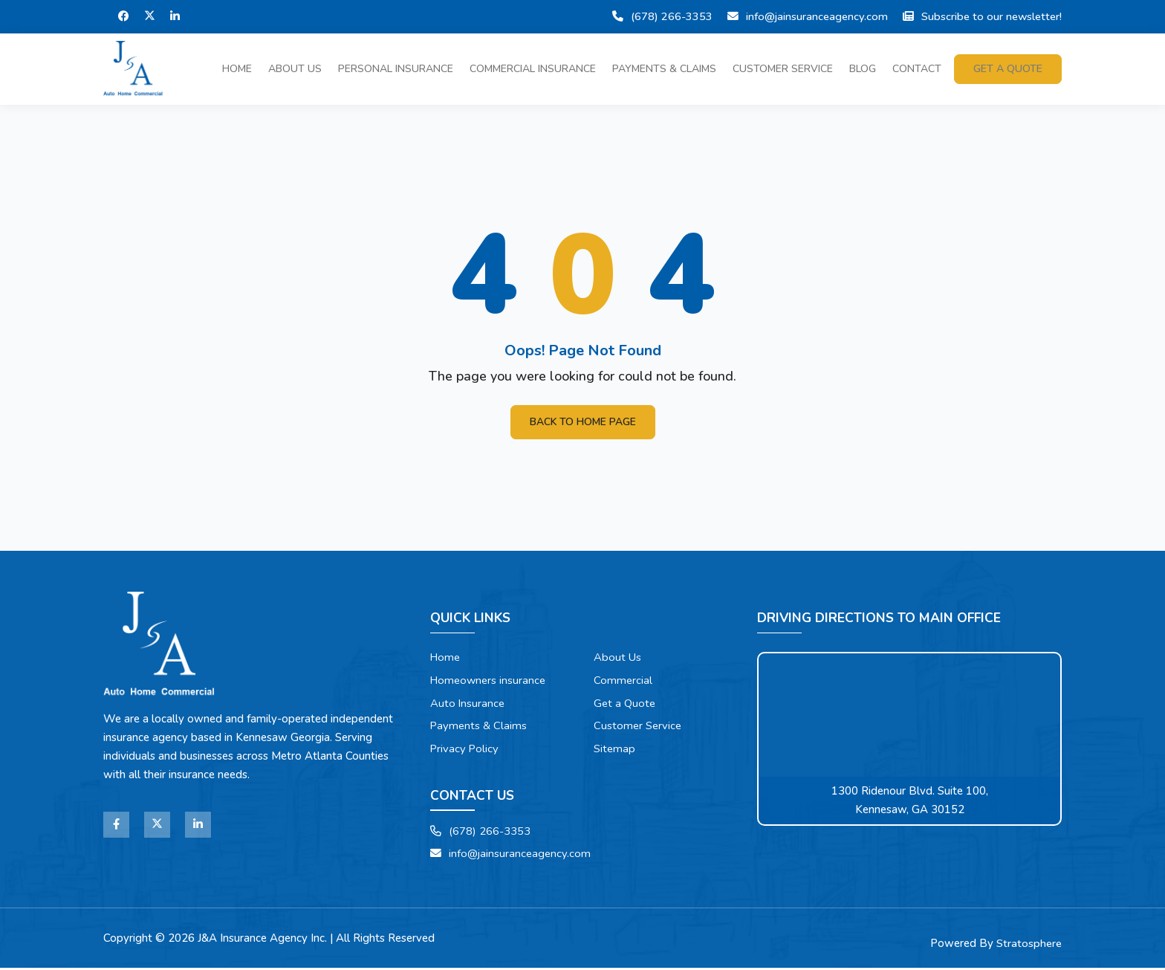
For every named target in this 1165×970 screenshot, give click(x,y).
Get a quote (1007, 69)
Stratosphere (1029, 945)
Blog (862, 69)
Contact (916, 69)
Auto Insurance (468, 703)
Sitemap (615, 750)
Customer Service (783, 69)
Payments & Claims (664, 69)
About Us (295, 69)
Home (237, 69)
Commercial (623, 680)
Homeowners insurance (490, 680)
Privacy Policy (465, 750)
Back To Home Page (582, 422)
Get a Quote (625, 703)
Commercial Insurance (533, 69)
